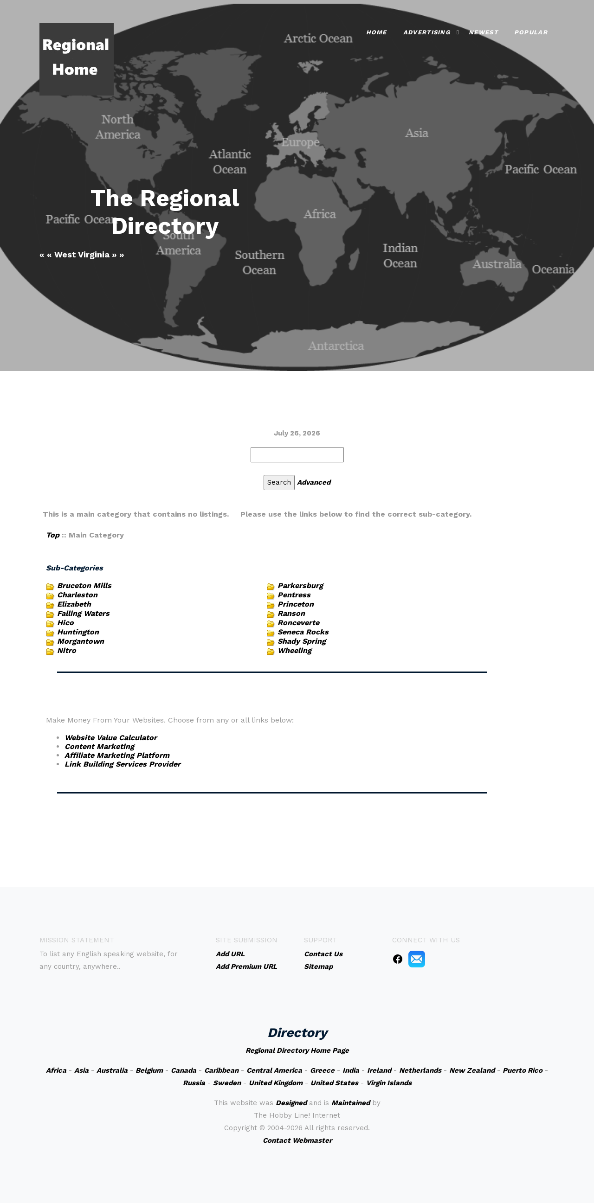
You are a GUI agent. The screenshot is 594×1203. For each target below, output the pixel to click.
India (350, 1070)
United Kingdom (276, 1083)
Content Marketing (99, 746)
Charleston (77, 594)
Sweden (227, 1083)
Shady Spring (302, 641)
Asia (81, 1070)
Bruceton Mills (84, 585)
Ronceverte (298, 622)
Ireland (379, 1070)
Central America (274, 1070)
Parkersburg (300, 585)
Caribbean (221, 1070)
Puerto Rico (522, 1070)
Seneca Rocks (303, 631)
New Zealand (472, 1070)
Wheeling (294, 650)
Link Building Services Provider (123, 764)
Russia (194, 1083)
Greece (322, 1070)
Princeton (296, 604)
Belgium (149, 1070)
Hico (65, 622)
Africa (56, 1070)
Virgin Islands (389, 1083)
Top (52, 535)
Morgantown (80, 641)
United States (334, 1083)
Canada (183, 1070)
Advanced (313, 482)
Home (376, 32)
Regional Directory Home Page (297, 1050)
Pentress (294, 594)
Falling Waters (83, 613)
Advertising (426, 32)
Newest (483, 32)
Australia (112, 1070)
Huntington (78, 631)
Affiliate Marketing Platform (117, 755)
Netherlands (420, 1070)
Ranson (291, 613)
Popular (531, 32)
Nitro (66, 650)
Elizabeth (74, 604)
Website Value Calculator (111, 737)
